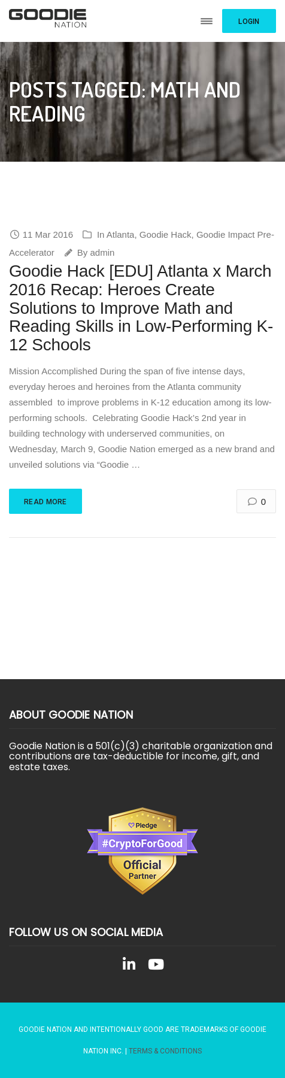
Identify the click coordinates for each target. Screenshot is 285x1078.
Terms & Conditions (165, 1051)
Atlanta (121, 234)
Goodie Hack (166, 234)
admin (102, 252)
